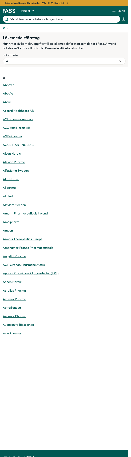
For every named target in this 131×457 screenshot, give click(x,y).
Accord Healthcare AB (18, 111)
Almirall (8, 196)
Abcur (7, 102)
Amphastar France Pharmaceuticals (28, 248)
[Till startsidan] (4, 28)
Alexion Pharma (14, 162)
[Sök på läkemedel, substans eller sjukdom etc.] (64, 19)
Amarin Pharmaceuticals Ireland (25, 213)
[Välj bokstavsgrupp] (64, 61)
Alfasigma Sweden (16, 171)
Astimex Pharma (14, 299)
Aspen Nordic (12, 282)
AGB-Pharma (12, 136)
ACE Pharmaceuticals (18, 119)
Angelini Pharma (14, 256)
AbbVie (8, 93)
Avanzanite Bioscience (18, 325)
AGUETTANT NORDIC (18, 145)
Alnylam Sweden (14, 205)
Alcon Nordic (12, 153)
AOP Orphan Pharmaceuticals (24, 265)
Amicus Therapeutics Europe (22, 239)
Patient (28, 11)
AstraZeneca (12, 308)
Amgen (8, 230)
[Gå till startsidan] (9, 11)
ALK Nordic (11, 179)
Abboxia (8, 85)
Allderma (9, 188)
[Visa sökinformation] (123, 19)
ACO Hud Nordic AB (16, 128)
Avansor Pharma (14, 316)
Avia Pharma (12, 333)
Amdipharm (11, 222)
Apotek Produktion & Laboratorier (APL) (30, 273)
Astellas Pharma (14, 290)
